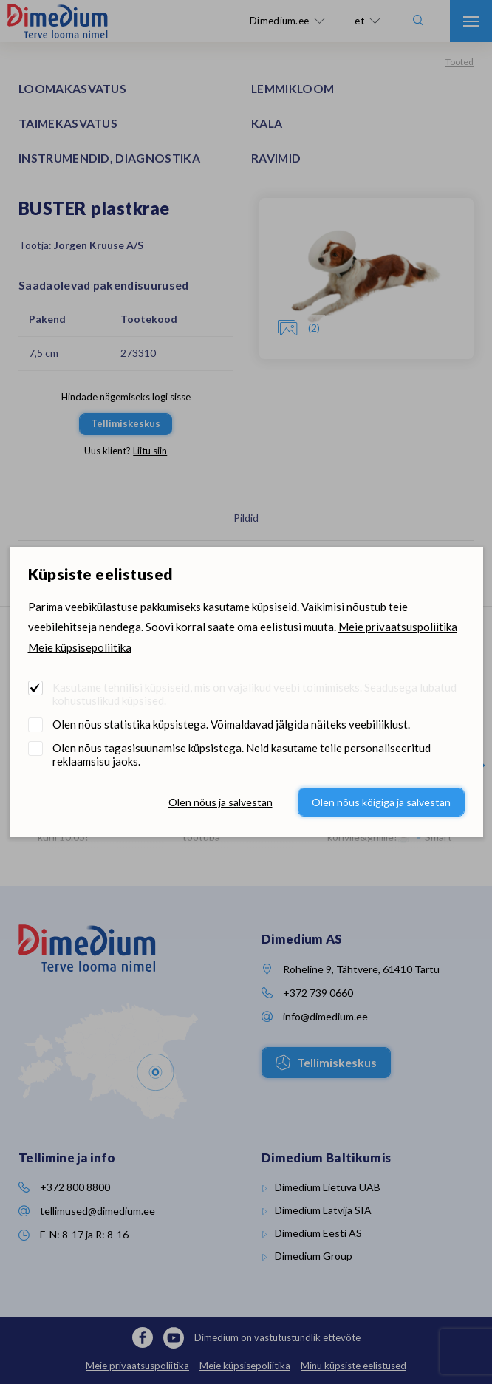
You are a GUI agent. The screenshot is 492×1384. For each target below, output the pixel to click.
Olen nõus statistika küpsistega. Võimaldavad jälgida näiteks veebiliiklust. (231, 724)
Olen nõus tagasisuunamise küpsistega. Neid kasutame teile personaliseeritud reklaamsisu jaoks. (241, 754)
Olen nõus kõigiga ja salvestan (381, 802)
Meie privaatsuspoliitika (397, 626)
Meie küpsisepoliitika (79, 647)
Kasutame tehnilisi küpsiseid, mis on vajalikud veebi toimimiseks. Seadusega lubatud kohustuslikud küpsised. (254, 694)
